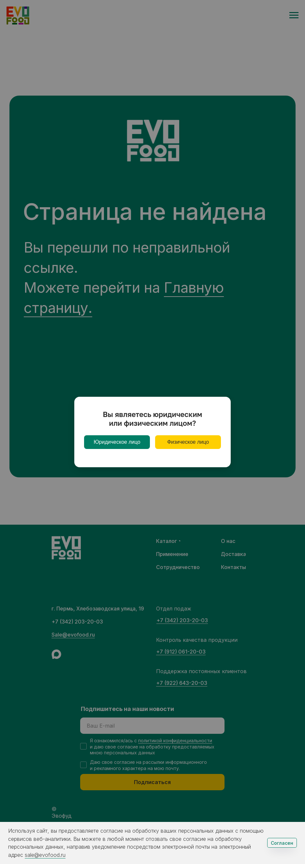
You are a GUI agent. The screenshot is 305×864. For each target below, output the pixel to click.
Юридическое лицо (117, 442)
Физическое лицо (188, 442)
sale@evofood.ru (45, 855)
